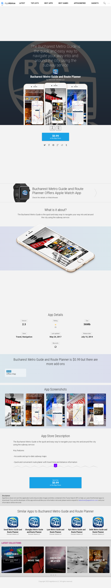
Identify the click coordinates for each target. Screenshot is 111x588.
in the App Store (55, 136)
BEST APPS (48, 3)
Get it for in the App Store (55, 482)
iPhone (52, 129)
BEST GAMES (63, 3)
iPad (58, 129)
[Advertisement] (55, 24)
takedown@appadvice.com (88, 500)
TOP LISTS (35, 3)
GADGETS (95, 3)
